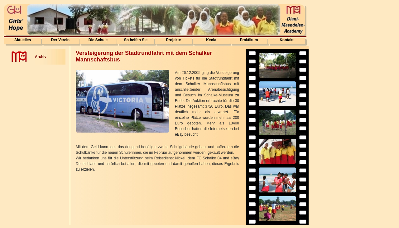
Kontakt (287, 40)
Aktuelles (22, 40)
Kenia (211, 40)
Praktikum (249, 40)
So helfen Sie (135, 40)
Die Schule (98, 40)
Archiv (40, 57)
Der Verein (60, 40)
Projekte (173, 40)
